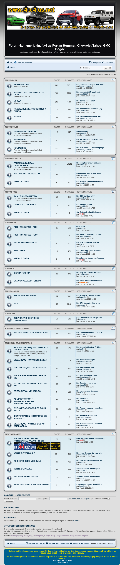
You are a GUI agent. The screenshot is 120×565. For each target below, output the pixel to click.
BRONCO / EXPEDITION (25, 242)
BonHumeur (84, 141)
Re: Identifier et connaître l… (88, 416)
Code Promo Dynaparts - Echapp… (90, 438)
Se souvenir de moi (101, 499)
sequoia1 (82, 133)
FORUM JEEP (10, 314)
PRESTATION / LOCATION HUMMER (31, 484)
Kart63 (81, 478)
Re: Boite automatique (85, 360)
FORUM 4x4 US (11, 80)
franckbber (83, 486)
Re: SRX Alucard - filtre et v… (88, 303)
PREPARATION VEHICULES (27, 391)
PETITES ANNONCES (13, 434)
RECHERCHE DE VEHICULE (27, 461)
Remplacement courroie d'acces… (90, 258)
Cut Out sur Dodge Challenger (88, 212)
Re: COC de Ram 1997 (85, 196)
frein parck (80, 227)
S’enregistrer (23, 495)
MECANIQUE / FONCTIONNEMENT (30, 360)
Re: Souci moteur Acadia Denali (89, 280)
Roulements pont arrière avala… (89, 173)
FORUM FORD (10, 223)
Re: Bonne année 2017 (85, 101)
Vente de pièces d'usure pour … (89, 469)
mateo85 (76, 521)
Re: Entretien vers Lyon (86, 383)
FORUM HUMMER (11, 127)
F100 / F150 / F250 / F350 (26, 227)
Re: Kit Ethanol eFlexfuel (86, 375)
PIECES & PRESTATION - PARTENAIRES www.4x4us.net (29, 439)
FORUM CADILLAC (12, 291)
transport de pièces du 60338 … (89, 484)
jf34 (80, 244)
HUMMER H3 (20, 148)
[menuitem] (10, 62)
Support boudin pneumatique (88, 476)
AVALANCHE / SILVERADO (27, 174)
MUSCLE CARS (21, 181)
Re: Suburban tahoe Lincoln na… (90, 461)
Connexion (9, 495)
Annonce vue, (82, 131)
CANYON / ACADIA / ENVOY (27, 281)
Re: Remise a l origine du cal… (89, 295)
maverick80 (83, 425)
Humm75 (83, 282)
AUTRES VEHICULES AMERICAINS (31, 332)
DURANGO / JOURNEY (25, 204)
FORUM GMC (10, 269)
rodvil (81, 320)
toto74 (81, 349)
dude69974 (83, 94)
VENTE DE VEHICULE (24, 453)
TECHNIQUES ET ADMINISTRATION (18, 343)
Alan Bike (83, 110)
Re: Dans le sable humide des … (89, 116)
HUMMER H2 (20, 139)
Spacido (82, 206)
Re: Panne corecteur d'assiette (88, 250)
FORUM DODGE (11, 192)
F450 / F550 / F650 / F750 (26, 235)
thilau (81, 229)
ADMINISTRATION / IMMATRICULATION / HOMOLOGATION (24, 401)
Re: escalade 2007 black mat (88, 92)
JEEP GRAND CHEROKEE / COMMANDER (27, 319)
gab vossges (84, 369)
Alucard (82, 305)
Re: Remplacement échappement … (91, 181)
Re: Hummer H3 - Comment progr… (90, 148)
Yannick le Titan (85, 118)
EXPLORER (19, 250)
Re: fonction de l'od (84, 204)
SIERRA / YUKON (22, 273)
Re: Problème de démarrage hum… (90, 84)
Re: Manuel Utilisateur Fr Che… (89, 347)
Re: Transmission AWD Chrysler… (90, 332)
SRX (16, 303)
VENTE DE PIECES (23, 469)
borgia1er (83, 297)
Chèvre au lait (84, 455)
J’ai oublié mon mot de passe (80, 499)
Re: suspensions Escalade (87, 391)
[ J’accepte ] (62, 562)
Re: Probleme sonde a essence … (90, 423)
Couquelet (83, 175)
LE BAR (17, 101)
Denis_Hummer (85, 86)
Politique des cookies (62, 560)
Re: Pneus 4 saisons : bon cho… (89, 408)
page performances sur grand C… (90, 318)
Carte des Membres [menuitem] (24, 62)
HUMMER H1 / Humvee (25, 131)
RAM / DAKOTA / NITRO (25, 196)
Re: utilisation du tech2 (85, 367)
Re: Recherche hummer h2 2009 (89, 139)
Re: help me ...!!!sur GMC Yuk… (89, 273)
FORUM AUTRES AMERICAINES (17, 328)
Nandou (82, 103)
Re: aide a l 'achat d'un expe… (88, 242)
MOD (81, 393)
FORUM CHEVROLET (13, 159)
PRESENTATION (21, 84)
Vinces (82, 165)
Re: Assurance (82, 399)
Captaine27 (83, 252)
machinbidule (84, 361)
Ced (81, 214)
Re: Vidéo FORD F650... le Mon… (89, 235)
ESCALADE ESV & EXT (25, 295)
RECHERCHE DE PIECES (26, 476)
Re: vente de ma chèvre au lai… (89, 453)
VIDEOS (17, 117)
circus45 (82, 385)
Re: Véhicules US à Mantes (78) (89, 109)
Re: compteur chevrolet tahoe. (88, 163)
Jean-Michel (84, 236)
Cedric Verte (84, 418)
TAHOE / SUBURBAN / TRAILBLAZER (24, 164)
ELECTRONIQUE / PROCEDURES (30, 368)
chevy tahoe (84, 377)
